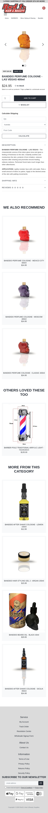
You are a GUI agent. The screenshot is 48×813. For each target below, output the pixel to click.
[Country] (24, 124)
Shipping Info (9, 181)
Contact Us (24, 748)
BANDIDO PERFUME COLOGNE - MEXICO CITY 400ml (24, 262)
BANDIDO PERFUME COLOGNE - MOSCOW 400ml (24, 318)
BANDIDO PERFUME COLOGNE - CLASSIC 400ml (24, 373)
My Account (24, 722)
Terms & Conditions (26, 787)
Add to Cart (30, 98)
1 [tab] (23, 65)
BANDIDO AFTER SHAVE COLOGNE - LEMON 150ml (24, 526)
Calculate (24, 136)
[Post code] (24, 130)
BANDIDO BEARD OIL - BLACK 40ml (24, 635)
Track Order (24, 727)
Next (42, 44)
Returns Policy (24, 768)
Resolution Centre (24, 731)
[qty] (24, 119)
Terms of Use (24, 759)
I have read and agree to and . (24, 787)
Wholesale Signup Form (24, 736)
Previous (5, 44)
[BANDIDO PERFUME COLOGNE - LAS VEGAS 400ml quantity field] (6, 98)
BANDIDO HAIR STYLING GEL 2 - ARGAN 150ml (24, 581)
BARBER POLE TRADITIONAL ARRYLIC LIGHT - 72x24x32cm (24, 449)
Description (9, 145)
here (27, 89)
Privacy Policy (24, 764)
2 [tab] (25, 65)
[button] (24, 105)
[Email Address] (22, 783)
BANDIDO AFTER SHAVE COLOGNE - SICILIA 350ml (24, 690)
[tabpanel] (24, 44)
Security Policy (24, 773)
